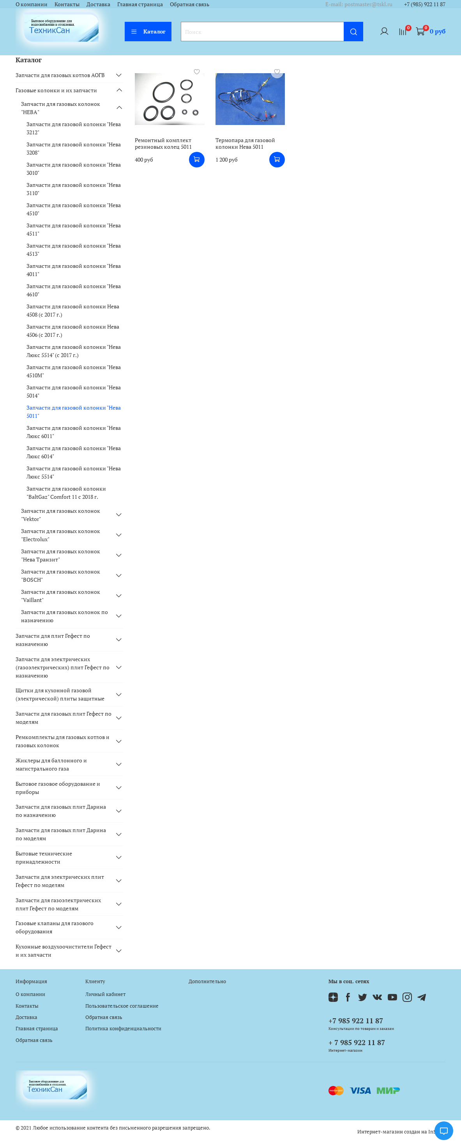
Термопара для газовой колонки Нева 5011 (245, 143)
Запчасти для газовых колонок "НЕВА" (60, 108)
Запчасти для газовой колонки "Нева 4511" (73, 229)
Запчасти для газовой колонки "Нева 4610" (73, 290)
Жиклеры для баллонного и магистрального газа (51, 764)
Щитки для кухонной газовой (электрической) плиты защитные (60, 694)
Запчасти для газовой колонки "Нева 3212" (73, 128)
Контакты (67, 4)
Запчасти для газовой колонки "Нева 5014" (73, 391)
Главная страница (140, 4)
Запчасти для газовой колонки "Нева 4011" (73, 270)
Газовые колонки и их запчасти (56, 90)
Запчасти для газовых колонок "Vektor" (60, 515)
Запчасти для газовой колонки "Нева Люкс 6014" (73, 452)
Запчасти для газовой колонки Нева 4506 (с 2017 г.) (72, 330)
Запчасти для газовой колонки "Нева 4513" (73, 249)
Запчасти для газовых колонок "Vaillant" (60, 596)
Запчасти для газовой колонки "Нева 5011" (73, 411)
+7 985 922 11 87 (356, 1020)
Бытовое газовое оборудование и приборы (58, 788)
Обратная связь (189, 4)
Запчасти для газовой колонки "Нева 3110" (73, 189)
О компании (32, 4)
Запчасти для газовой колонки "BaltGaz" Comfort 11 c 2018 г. (66, 492)
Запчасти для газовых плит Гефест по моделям (63, 717)
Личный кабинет (105, 994)
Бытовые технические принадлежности (44, 857)
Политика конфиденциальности (123, 1028)
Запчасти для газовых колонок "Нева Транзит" (60, 555)
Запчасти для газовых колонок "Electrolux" (60, 535)
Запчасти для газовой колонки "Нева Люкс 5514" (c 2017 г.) (73, 351)
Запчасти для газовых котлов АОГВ (60, 75)
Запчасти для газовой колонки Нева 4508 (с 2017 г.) (72, 310)
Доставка (98, 4)
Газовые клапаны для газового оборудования (55, 927)
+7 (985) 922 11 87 (424, 4)
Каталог (148, 31)
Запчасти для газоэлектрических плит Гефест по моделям (58, 904)
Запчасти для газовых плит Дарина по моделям (61, 834)
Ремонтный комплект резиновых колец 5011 (163, 143)
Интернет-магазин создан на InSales (401, 1131)
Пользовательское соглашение (122, 1006)
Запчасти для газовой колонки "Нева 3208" (73, 148)
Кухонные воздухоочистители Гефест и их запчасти (63, 950)
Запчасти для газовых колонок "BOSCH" (60, 575)
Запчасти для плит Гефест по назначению (53, 640)
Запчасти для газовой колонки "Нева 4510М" (73, 371)
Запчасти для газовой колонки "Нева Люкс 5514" (73, 472)
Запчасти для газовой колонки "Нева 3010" (73, 168)
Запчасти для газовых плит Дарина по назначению (61, 810)
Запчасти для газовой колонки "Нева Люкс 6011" (73, 432)
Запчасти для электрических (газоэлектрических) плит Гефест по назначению (63, 667)
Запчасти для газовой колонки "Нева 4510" (73, 209)
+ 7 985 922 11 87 (357, 1042)
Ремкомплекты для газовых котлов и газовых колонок (63, 741)
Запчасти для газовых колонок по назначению (64, 616)
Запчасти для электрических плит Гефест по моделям (60, 881)
